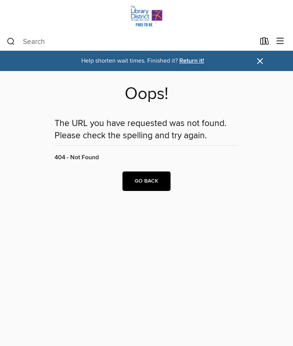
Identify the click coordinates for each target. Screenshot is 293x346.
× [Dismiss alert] (260, 61)
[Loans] (265, 43)
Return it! (191, 61)
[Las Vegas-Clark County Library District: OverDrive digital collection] (146, 16)
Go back (146, 181)
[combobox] (131, 41)
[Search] (11, 42)
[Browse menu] (280, 41)
